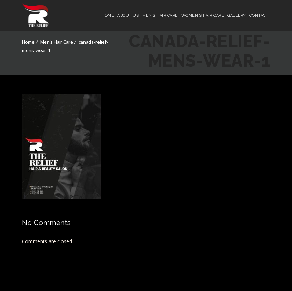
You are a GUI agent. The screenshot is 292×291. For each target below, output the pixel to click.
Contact (259, 15)
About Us (128, 15)
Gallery (236, 15)
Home (108, 15)
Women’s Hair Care (202, 15)
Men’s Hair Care (160, 15)
